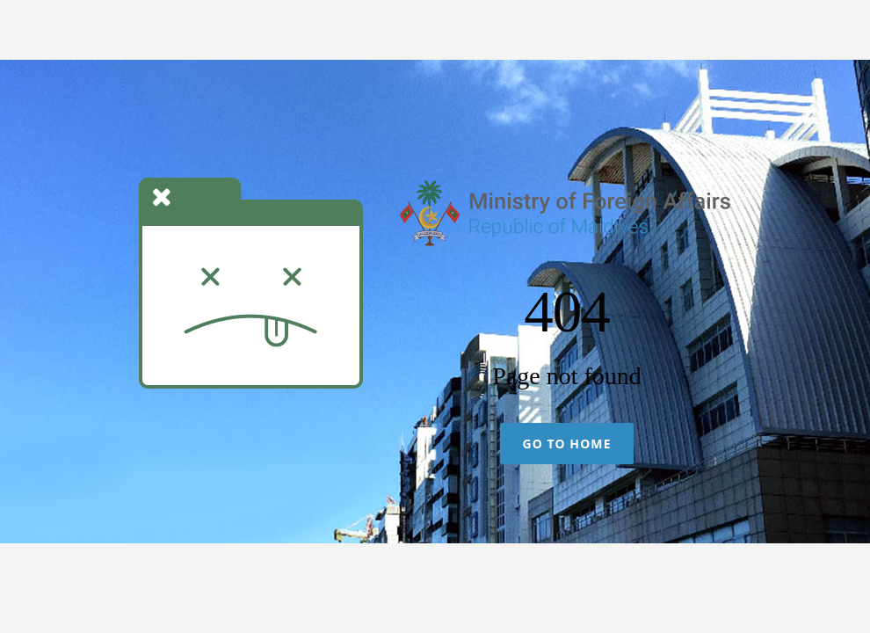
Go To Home (566, 443)
